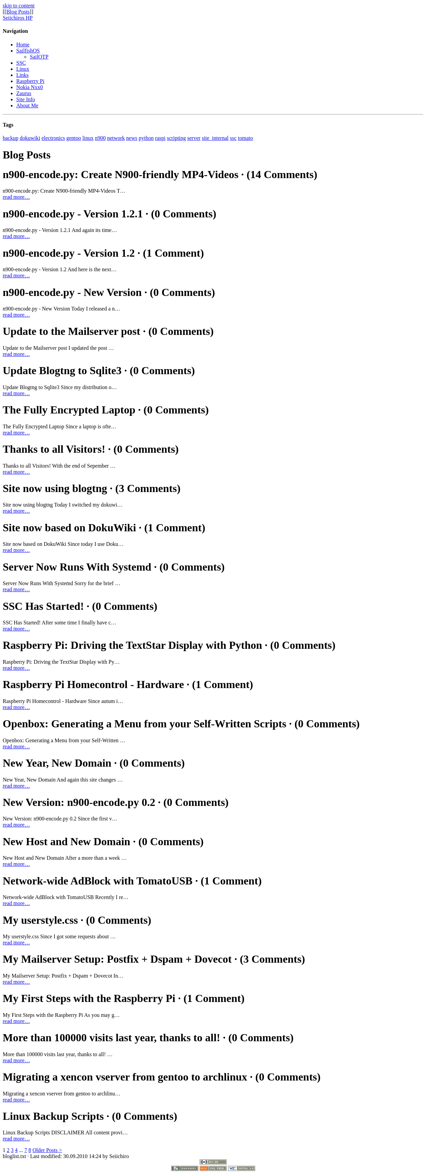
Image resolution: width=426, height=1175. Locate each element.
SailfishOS (28, 51)
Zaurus (23, 93)
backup (10, 138)
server (193, 138)
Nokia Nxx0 (29, 87)
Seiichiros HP (17, 18)
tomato (245, 138)
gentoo (73, 138)
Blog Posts (18, 12)
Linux (22, 69)
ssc (233, 138)
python (146, 138)
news (131, 138)
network (116, 138)
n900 (100, 138)
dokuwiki (30, 138)
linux (88, 138)
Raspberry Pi (30, 81)
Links (22, 75)
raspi (160, 138)
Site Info (25, 99)
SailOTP (39, 57)
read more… (16, 197)
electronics (53, 138)
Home (22, 44)
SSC (21, 63)
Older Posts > (47, 1150)
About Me (27, 105)
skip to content (19, 5)
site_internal (215, 138)
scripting (176, 138)
